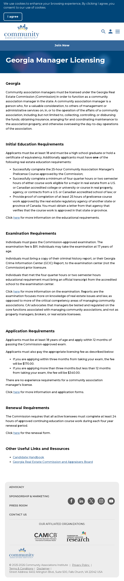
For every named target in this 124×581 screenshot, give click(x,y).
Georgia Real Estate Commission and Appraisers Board (53, 462)
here (16, 217)
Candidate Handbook (28, 457)
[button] (103, 31)
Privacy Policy (81, 565)
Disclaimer (43, 568)
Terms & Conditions (21, 568)
